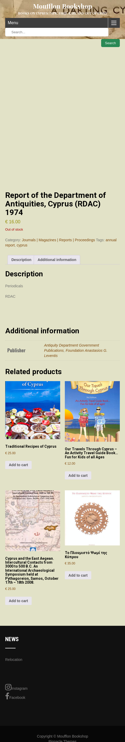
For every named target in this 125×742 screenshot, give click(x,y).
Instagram (16, 687)
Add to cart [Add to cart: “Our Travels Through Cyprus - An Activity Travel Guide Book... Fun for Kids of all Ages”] (78, 475)
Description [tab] (21, 260)
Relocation (13, 660)
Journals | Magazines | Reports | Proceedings (58, 240)
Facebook (15, 696)
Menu (13, 23)
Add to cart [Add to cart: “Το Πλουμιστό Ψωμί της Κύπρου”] (78, 575)
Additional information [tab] (57, 260)
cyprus (22, 245)
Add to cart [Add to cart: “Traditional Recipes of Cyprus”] (18, 465)
